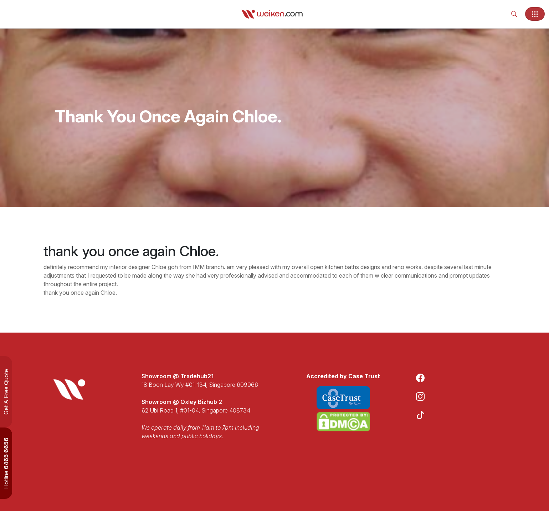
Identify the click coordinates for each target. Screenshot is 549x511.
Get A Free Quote (6, 392)
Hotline (6, 463)
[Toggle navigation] (535, 14)
